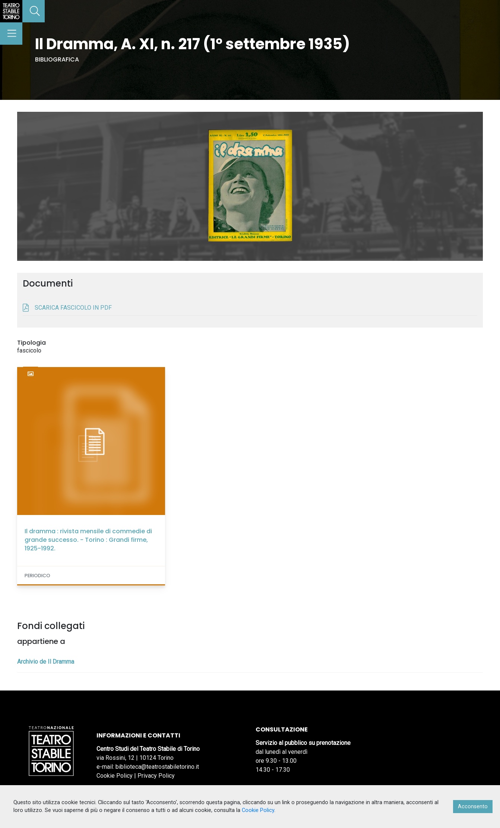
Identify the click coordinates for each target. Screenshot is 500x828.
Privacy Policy (156, 775)
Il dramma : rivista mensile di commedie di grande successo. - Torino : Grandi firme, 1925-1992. (88, 540)
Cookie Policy (114, 775)
